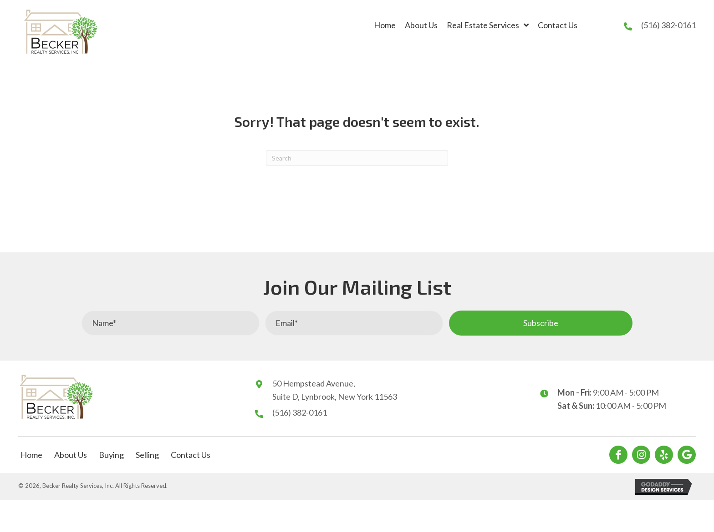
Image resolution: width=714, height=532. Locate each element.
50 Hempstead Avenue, (313, 383)
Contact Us (190, 455)
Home (31, 455)
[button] (540, 323)
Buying (111, 455)
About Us (70, 455)
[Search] (357, 158)
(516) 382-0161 (668, 25)
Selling (147, 455)
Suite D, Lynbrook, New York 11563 (334, 396)
